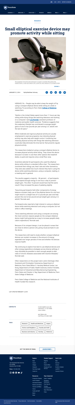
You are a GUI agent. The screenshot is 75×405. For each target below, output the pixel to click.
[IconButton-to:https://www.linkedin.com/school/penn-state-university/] (16, 373)
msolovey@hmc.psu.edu (45, 307)
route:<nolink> (42, 310)
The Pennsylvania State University (10, 401)
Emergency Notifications (46, 381)
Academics (10, 12)
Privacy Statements (22, 401)
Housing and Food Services (48, 367)
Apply (59, 2)
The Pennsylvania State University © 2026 (62, 401)
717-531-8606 (48, 308)
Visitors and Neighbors (29, 327)
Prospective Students (37, 378)
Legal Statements (7, 402)
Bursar (45, 362)
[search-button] (51, 2)
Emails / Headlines (48, 378)
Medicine (49, 331)
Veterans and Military (36, 386)
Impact (48, 323)
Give (55, 2)
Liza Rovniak (34, 120)
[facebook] (47, 92)
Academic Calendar (59, 367)
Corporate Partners (59, 371)
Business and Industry (28, 331)
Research (41, 12)
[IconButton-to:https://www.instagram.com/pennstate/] (11, 373)
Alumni (33, 393)
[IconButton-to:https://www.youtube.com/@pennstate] (19, 373)
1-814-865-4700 (16, 369)
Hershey (40, 331)
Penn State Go (47, 384)
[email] (60, 92)
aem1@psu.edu (42, 314)
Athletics (49, 12)
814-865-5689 (48, 316)
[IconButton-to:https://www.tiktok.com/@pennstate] (21, 373)
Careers (34, 362)
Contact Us (34, 371)
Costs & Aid (31, 12)
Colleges (34, 365)
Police (45, 392)
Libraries (57, 365)
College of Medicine (49, 108)
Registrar (46, 360)
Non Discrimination (31, 401)
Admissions (20, 12)
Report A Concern (66, 2)
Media (33, 395)
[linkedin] (55, 92)
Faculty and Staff (44, 327)
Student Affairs (47, 365)
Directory (57, 362)
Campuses (34, 367)
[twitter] (51, 92)
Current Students (36, 380)
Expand (56, 86)
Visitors (34, 389)
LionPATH (57, 369)
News (56, 12)
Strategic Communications (47, 387)
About (64, 12)
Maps (56, 360)
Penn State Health (36, 369)
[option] (15, 369)
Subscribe (46, 349)
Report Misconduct (48, 390)
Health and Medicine (37, 323)
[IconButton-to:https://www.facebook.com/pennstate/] (13, 373)
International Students (37, 382)
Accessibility (39, 401)
